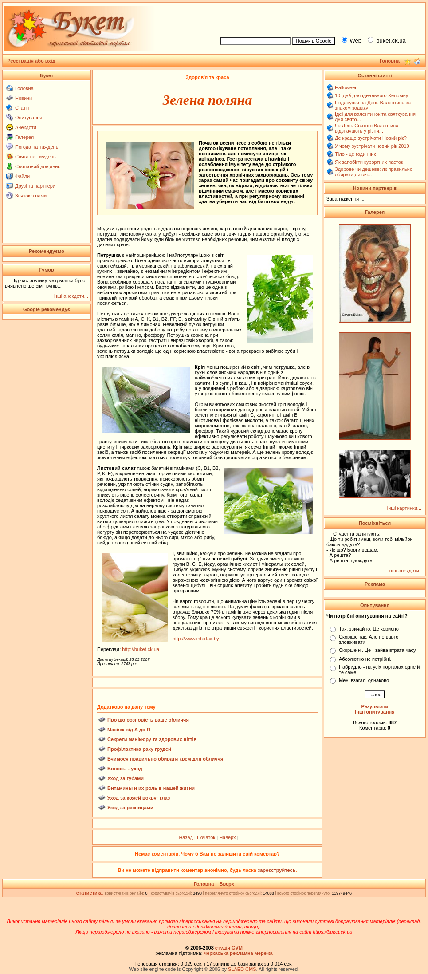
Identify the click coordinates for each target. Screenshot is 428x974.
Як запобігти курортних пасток (369, 162)
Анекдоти (25, 127)
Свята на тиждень (35, 156)
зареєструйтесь (277, 870)
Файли (22, 176)
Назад (186, 837)
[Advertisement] (319, 18)
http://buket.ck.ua (140, 649)
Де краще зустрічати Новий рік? (371, 138)
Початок (206, 837)
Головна (24, 88)
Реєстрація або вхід (31, 60)
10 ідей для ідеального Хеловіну (371, 95)
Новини (23, 98)
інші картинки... (404, 508)
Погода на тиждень (36, 147)
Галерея (24, 137)
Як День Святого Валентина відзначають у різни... (366, 128)
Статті (22, 107)
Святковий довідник (37, 166)
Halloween (346, 87)
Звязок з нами (31, 195)
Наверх (227, 837)
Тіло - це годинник (355, 154)
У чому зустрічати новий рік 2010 (372, 146)
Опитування (28, 117)
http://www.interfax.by (196, 638)
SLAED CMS (242, 969)
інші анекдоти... (70, 296)
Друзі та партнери (35, 186)
